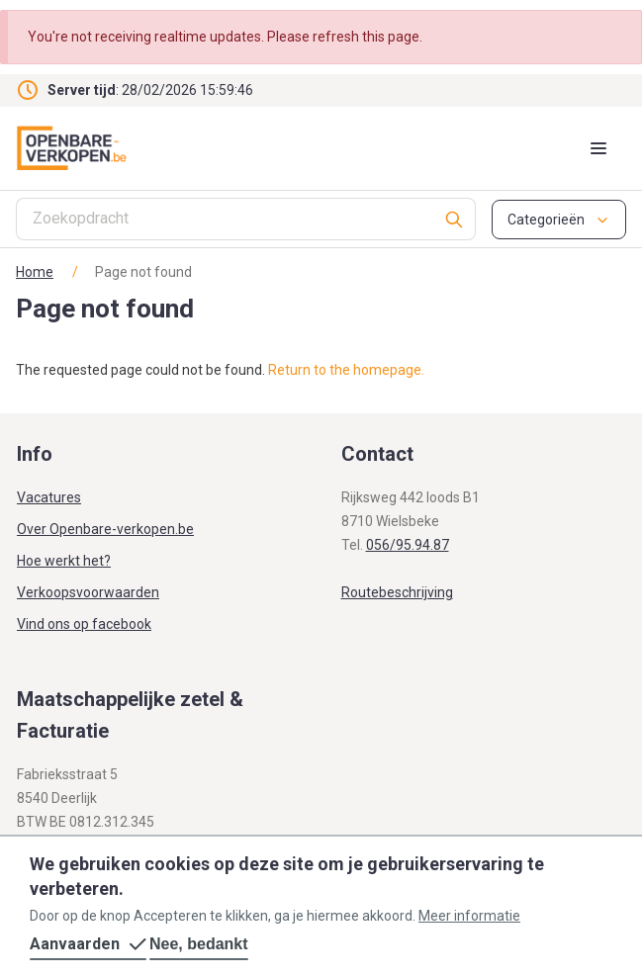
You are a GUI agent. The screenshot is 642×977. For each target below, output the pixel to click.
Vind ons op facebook (84, 624)
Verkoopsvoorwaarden (88, 592)
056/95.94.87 (407, 545)
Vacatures (49, 497)
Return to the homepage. (346, 370)
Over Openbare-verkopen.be (105, 529)
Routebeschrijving (397, 592)
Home (34, 272)
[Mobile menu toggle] (598, 148)
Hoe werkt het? (64, 561)
